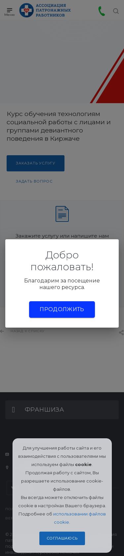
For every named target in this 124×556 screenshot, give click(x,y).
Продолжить (62, 309)
